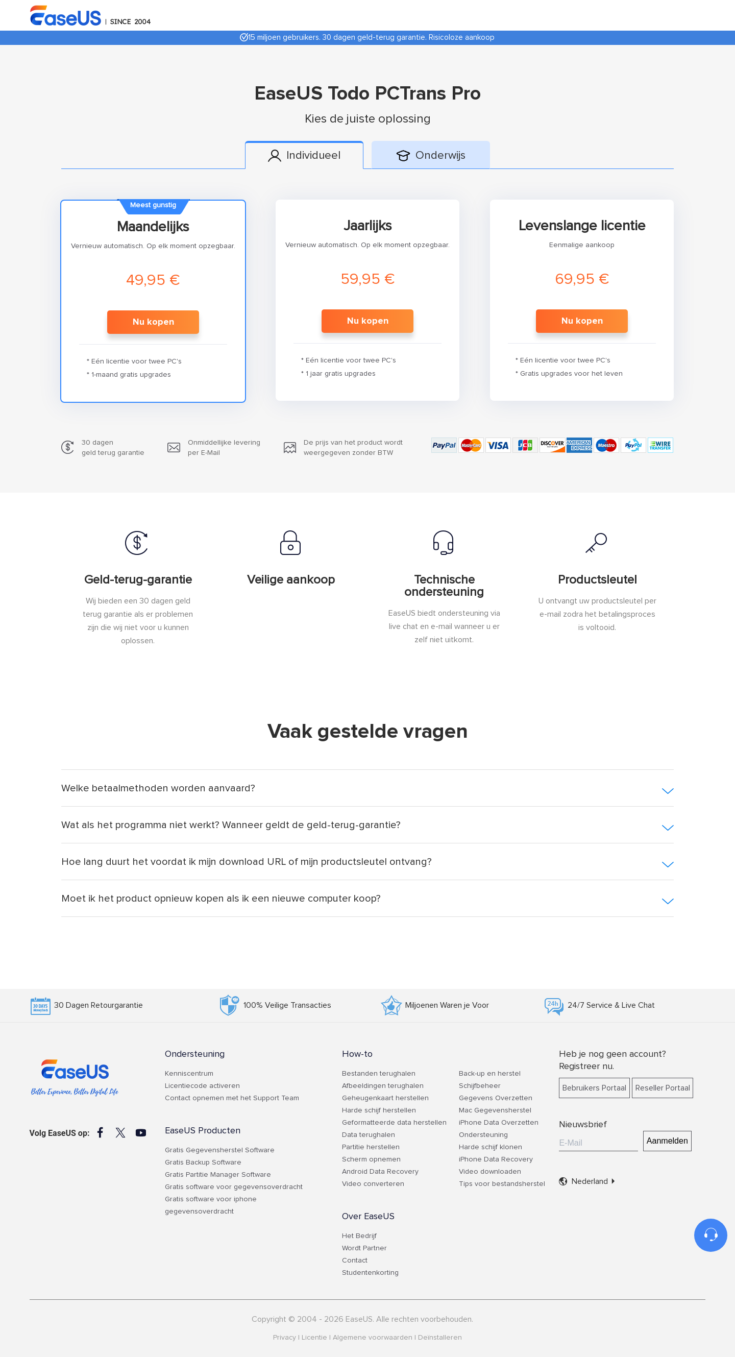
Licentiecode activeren (202, 1085)
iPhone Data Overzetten (498, 1122)
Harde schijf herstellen (379, 1110)
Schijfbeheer (480, 1085)
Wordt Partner (364, 1248)
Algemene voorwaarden (372, 1337)
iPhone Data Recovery (496, 1159)
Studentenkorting (370, 1272)
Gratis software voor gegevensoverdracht (234, 1187)
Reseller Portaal (662, 1088)
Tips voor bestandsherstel (502, 1184)
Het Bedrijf (359, 1236)
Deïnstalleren (440, 1337)
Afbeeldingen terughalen (383, 1085)
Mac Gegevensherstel (495, 1110)
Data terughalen (368, 1134)
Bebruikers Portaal (594, 1088)
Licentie (314, 1337)
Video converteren (373, 1184)
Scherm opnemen (371, 1159)
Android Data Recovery (380, 1171)
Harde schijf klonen (490, 1147)
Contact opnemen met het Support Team (232, 1098)
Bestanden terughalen (378, 1073)
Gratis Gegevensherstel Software (220, 1150)
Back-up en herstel (490, 1073)
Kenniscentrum (189, 1073)
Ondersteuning (483, 1134)
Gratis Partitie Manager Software (218, 1174)
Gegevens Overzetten (495, 1098)
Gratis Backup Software (203, 1162)
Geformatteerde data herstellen (394, 1122)
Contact (355, 1260)
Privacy (284, 1337)
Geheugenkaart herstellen (385, 1098)
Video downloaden (490, 1171)
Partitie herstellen (371, 1147)
